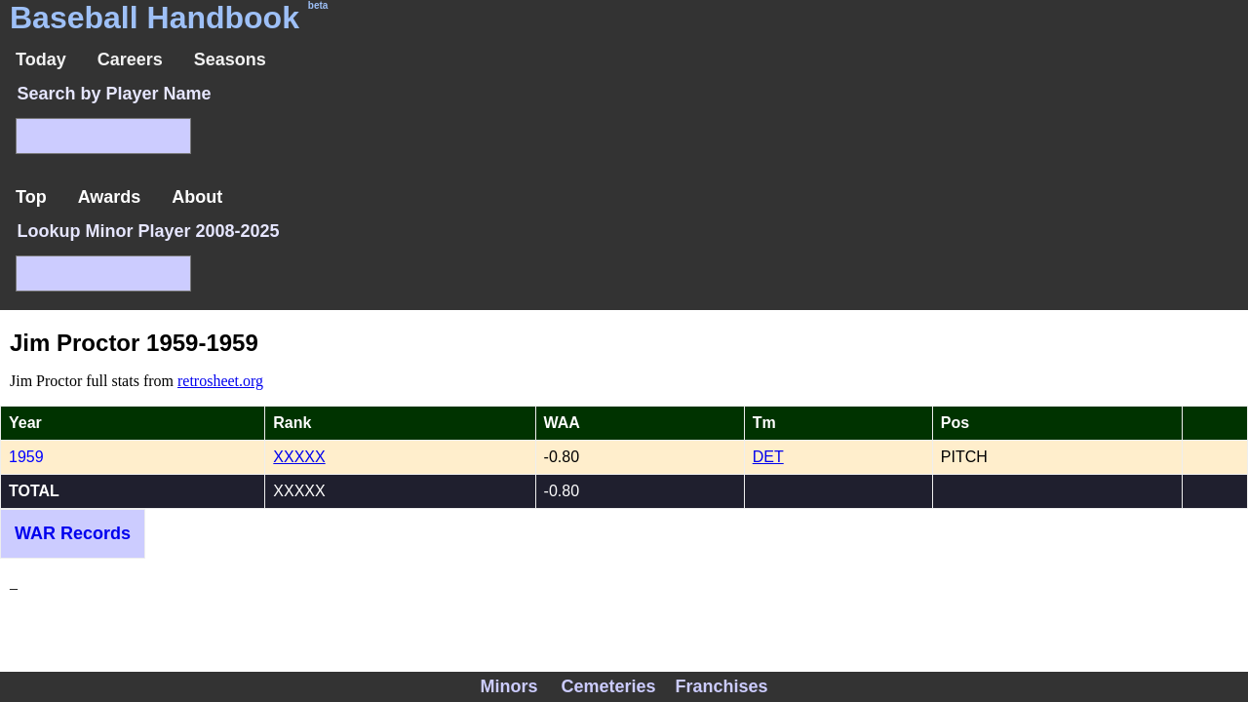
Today (41, 59)
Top (31, 197)
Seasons (230, 59)
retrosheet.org (220, 380)
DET (768, 456)
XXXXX (299, 456)
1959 (26, 456)
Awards (109, 197)
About (197, 197)
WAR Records (73, 533)
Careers (130, 59)
